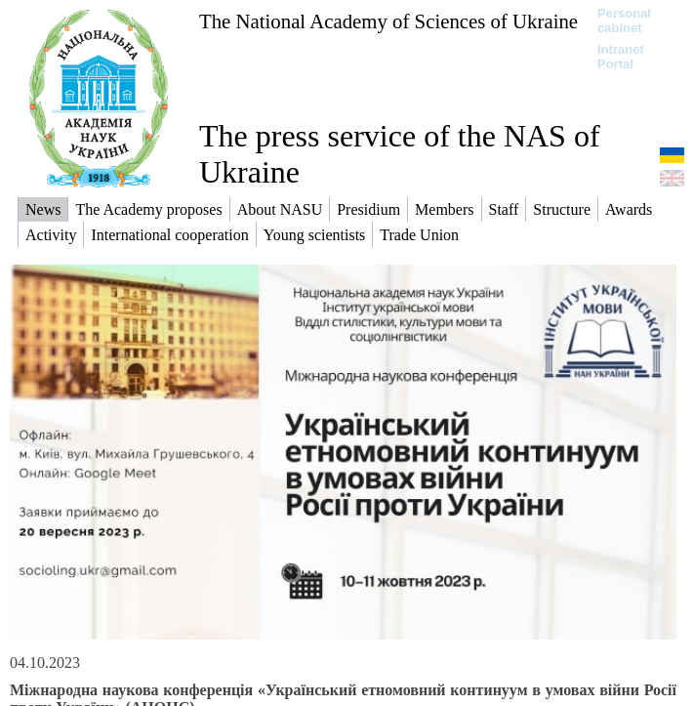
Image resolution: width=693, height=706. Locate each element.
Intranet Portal (620, 56)
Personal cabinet (624, 20)
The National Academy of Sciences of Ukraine (388, 21)
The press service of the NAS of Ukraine (399, 153)
